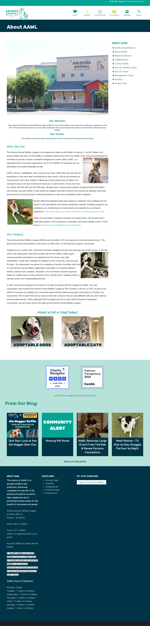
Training (127, 11)
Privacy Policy (121, 83)
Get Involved (100, 11)
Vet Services (114, 11)
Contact (129, 1)
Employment (51, 493)
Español (121, 1)
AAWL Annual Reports (125, 48)
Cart (141, 1)
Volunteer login (52, 490)
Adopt (75, 11)
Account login (51, 480)
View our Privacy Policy (87, 395)
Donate (87, 11)
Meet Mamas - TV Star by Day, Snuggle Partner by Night (127, 444)
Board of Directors (123, 56)
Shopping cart (51, 487)
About (139, 11)
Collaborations (121, 60)
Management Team (124, 75)
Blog (136, 1)
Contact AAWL (122, 64)
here (75, 395)
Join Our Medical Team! (126, 68)
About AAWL (121, 52)
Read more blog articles (75, 461)
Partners (118, 79)
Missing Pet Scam (57, 440)
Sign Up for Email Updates (91, 482)
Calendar (49, 483)
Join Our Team (121, 71)
